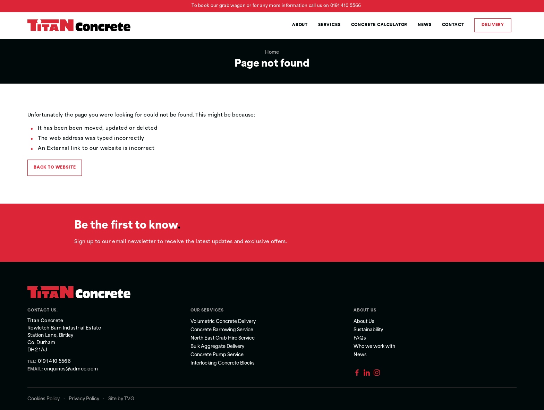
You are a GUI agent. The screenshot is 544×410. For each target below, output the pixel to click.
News (424, 25)
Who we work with (374, 346)
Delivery (493, 25)
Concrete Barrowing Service (221, 330)
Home (272, 52)
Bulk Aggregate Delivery (217, 346)
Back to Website (55, 168)
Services (329, 25)
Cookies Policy (43, 399)
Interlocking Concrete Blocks (222, 363)
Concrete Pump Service (217, 355)
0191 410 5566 (345, 6)
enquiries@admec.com (70, 369)
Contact (453, 25)
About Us (364, 321)
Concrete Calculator (379, 25)
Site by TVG (121, 399)
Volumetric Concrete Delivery (223, 321)
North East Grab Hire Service (222, 338)
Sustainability (368, 330)
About (300, 25)
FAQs (360, 338)
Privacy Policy (84, 399)
